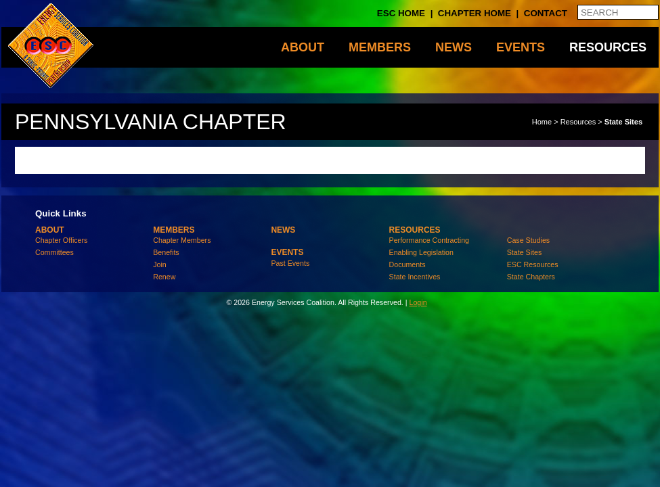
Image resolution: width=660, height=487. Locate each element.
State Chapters (531, 277)
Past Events (290, 263)
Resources (607, 47)
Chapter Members (182, 240)
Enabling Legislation (421, 252)
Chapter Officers (61, 240)
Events (520, 47)
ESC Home (401, 13)
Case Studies (528, 240)
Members (380, 47)
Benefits (166, 252)
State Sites (623, 122)
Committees (54, 252)
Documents (407, 264)
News (453, 47)
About (302, 47)
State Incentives (415, 277)
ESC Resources (532, 264)
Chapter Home (474, 13)
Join (160, 264)
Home (542, 122)
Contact (545, 13)
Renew (164, 277)
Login (417, 302)
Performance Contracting (429, 240)
